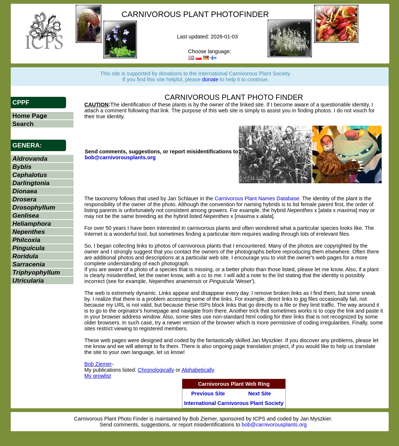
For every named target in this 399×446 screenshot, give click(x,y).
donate (210, 79)
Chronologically (156, 370)
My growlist (98, 376)
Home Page (30, 115)
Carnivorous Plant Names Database (256, 198)
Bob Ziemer (98, 364)
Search (23, 123)
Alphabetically (198, 370)
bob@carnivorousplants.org (120, 157)
